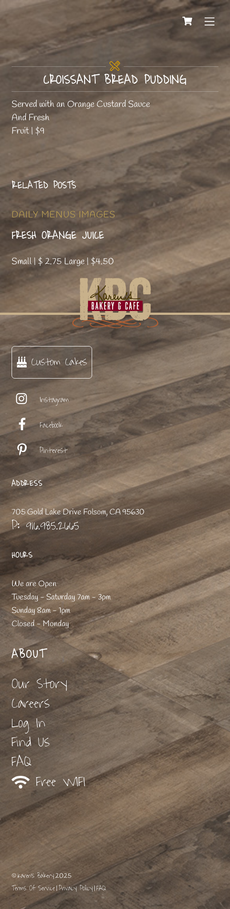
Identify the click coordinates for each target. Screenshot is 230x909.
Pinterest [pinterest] (39, 450)
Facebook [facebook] (37, 425)
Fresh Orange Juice (58, 236)
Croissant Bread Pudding (115, 80)
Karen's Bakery (36, 875)
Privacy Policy (76, 888)
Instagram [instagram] (40, 400)
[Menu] (209, 21)
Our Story (39, 684)
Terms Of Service (33, 888)
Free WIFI (49, 782)
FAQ (22, 762)
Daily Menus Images (64, 215)
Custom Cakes (52, 362)
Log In (28, 723)
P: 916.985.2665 (45, 525)
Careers (31, 703)
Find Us (31, 742)
